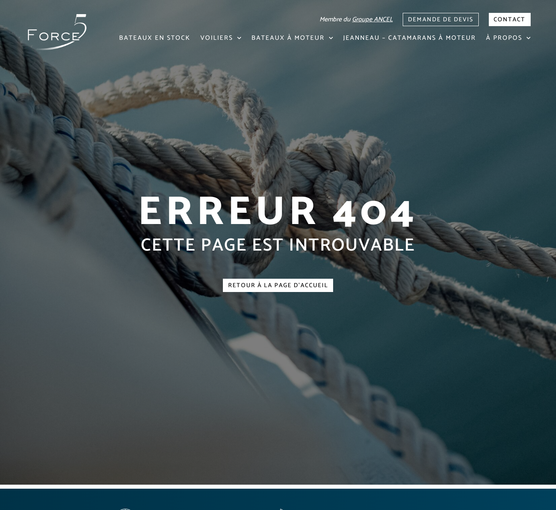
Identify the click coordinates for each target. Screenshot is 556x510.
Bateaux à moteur (292, 38)
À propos (508, 38)
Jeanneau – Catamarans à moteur (409, 38)
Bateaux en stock (154, 38)
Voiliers (220, 38)
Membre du (344, 18)
